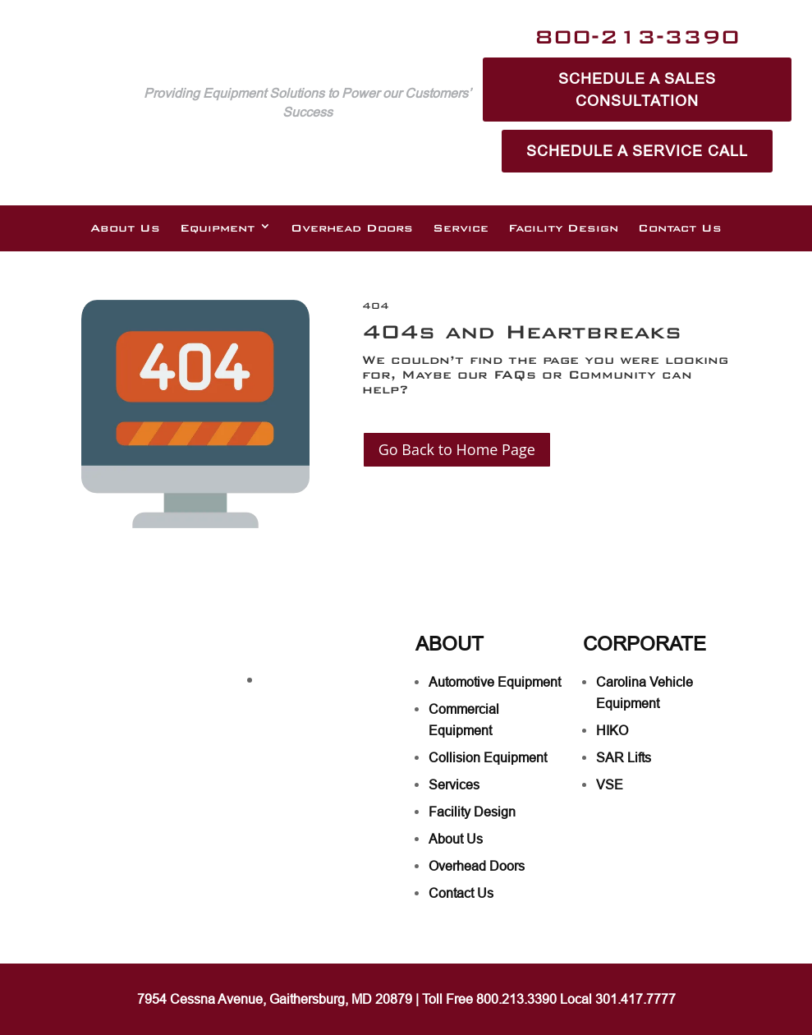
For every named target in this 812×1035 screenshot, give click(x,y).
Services (454, 784)
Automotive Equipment (495, 681)
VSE (609, 784)
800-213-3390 (637, 36)
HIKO (612, 730)
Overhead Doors (352, 228)
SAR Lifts (623, 757)
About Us (125, 228)
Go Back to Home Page (456, 449)
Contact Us (680, 228)
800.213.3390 (516, 998)
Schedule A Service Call (637, 150)
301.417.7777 (635, 998)
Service (461, 228)
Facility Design (563, 228)
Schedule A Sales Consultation (637, 89)
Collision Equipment (488, 757)
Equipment (217, 228)
